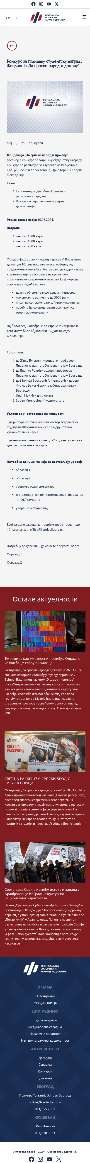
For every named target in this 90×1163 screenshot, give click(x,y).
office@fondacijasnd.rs (46, 529)
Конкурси (36, 143)
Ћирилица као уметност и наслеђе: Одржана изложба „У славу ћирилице (42, 660)
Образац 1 (14, 554)
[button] (84, 17)
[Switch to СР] (8, 18)
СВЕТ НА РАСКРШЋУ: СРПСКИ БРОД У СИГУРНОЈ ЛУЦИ (37, 780)
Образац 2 (14, 562)
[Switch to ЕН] (16, 18)
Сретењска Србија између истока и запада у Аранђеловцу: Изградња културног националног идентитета (42, 893)
